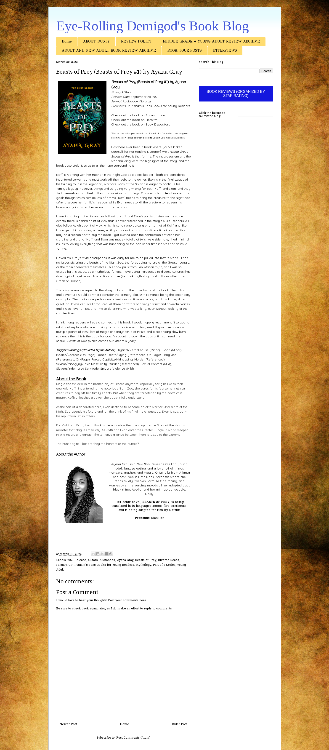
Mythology (143, 565)
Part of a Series (164, 565)
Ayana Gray (125, 560)
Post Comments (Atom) (133, 738)
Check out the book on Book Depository (140, 124)
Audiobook (107, 560)
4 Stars (93, 560)
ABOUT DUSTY (96, 41)
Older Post (179, 724)
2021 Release (76, 560)
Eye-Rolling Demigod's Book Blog (152, 25)
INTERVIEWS (225, 50)
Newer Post (68, 724)
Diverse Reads (168, 560)
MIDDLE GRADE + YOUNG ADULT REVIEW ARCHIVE (211, 41)
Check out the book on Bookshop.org (138, 115)
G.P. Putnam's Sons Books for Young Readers (101, 565)
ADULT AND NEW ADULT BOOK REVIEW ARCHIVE (109, 50)
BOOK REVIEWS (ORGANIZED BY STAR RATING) (236, 94)
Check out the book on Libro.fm (134, 120)
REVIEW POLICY (136, 41)
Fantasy (61, 565)
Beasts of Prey (145, 560)
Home (67, 41)
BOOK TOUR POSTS (184, 50)
